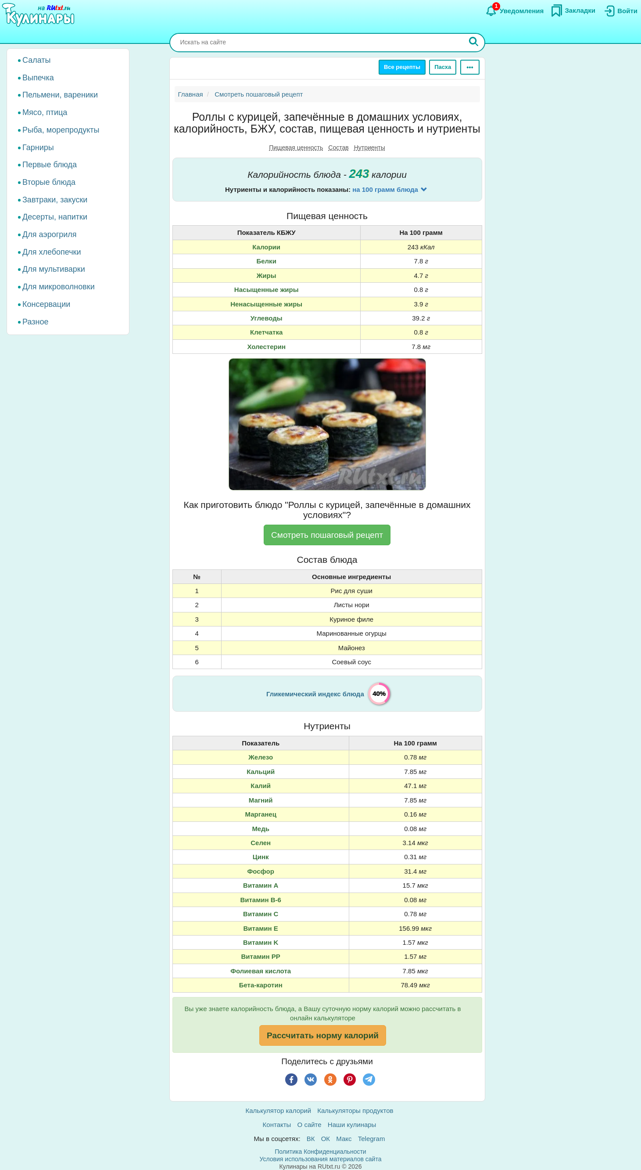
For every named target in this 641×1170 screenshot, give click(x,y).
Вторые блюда (48, 182)
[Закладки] (573, 10)
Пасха (442, 67)
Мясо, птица (44, 112)
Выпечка (38, 77)
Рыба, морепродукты (60, 130)
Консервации (46, 304)
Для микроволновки (58, 286)
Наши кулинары (352, 1124)
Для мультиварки (53, 269)
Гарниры (38, 147)
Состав (338, 147)
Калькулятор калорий (279, 1110)
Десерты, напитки (54, 216)
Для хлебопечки (51, 252)
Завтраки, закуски (54, 199)
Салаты (36, 60)
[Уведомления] (514, 11)
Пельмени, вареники (60, 94)
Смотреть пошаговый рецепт (327, 535)
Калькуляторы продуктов (355, 1110)
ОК (325, 1138)
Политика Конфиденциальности (320, 1151)
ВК (311, 1138)
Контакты (277, 1124)
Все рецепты (402, 67)
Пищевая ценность (296, 147)
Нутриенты (369, 147)
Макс (343, 1138)
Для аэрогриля (49, 234)
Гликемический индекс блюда (315, 694)
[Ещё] (470, 67)
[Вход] (620, 11)
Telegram (371, 1138)
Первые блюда (49, 164)
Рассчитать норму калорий (323, 1035)
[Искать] (473, 42)
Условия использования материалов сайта (321, 1159)
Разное (35, 321)
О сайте (309, 1124)
